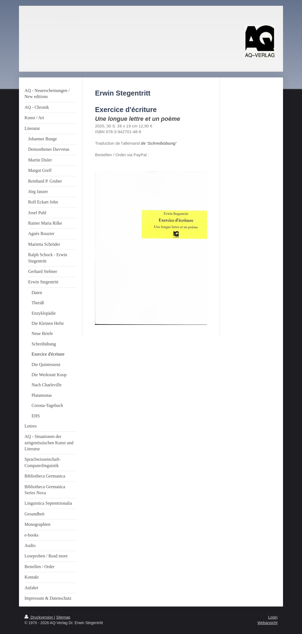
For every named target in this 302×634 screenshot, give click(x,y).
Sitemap (63, 617)
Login (273, 617)
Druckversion (39, 617)
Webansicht (267, 623)
